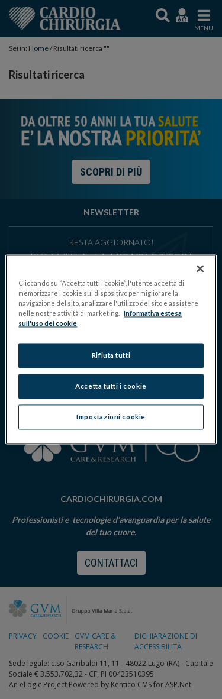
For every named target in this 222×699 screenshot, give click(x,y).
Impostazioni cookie (111, 417)
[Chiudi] (200, 268)
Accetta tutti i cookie (111, 386)
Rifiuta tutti (111, 356)
